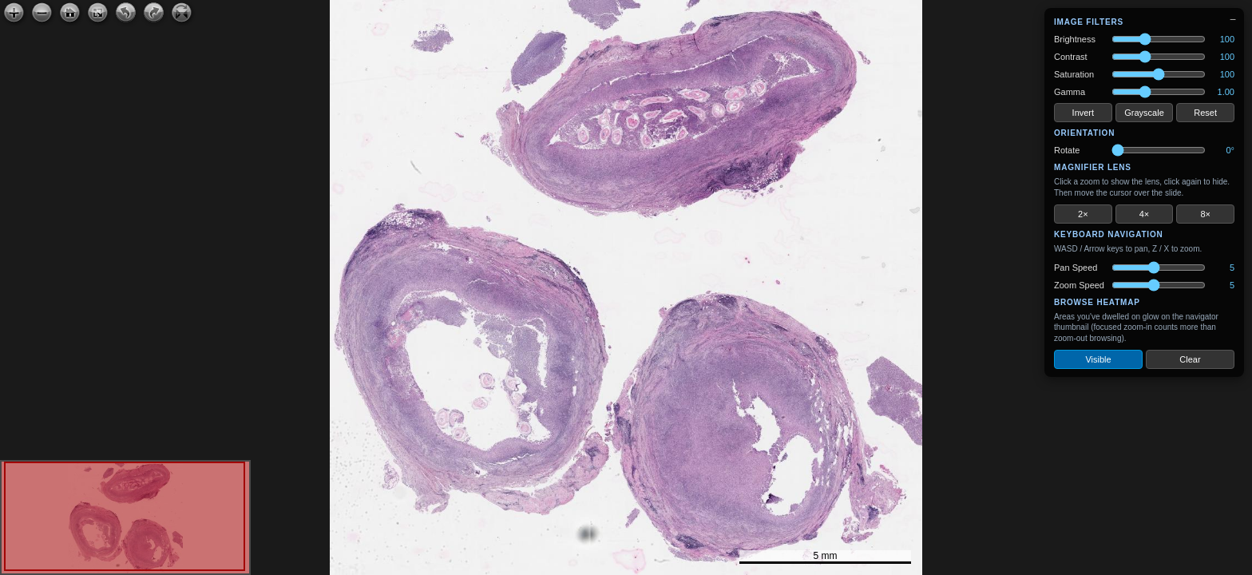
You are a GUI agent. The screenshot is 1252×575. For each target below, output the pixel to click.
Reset (1205, 112)
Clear (1189, 359)
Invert (1083, 112)
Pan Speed (1075, 267)
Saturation (1074, 74)
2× (1083, 214)
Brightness (1075, 39)
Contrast (1071, 56)
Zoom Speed (1079, 285)
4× (1144, 214)
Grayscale (1144, 112)
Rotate (1067, 150)
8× (1205, 214)
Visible (1098, 359)
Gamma (1069, 92)
